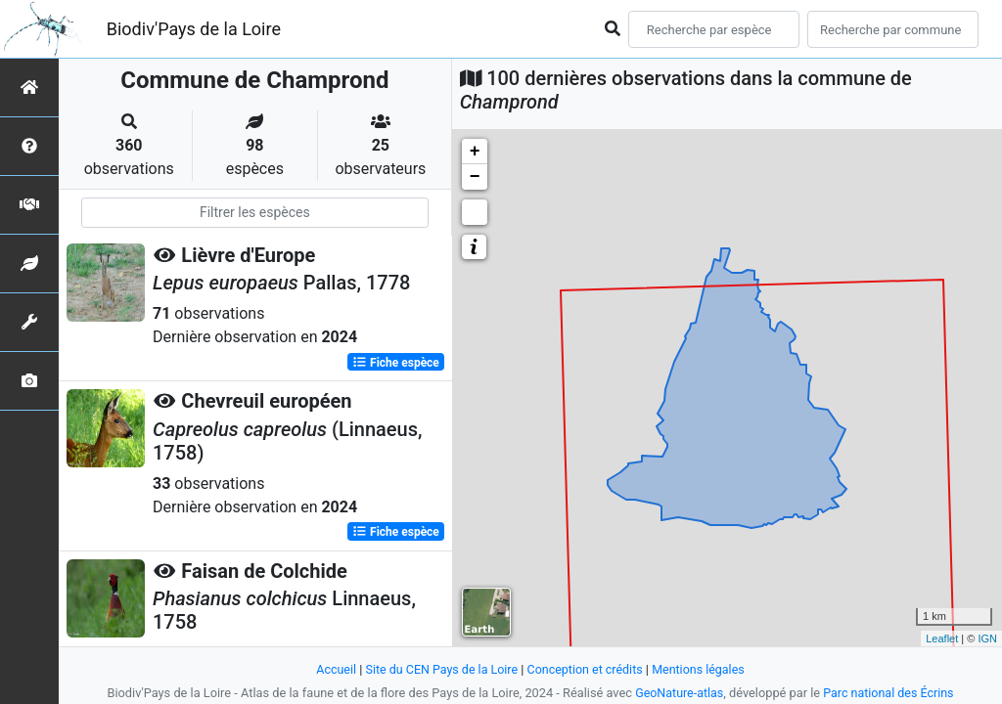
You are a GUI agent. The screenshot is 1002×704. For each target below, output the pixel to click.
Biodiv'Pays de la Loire (194, 29)
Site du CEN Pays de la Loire (439, 669)
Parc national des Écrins (890, 692)
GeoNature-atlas (677, 692)
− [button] (475, 177)
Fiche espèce (395, 362)
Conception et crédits (585, 669)
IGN (987, 638)
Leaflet (942, 638)
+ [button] (475, 151)
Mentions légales (702, 669)
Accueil (331, 669)
